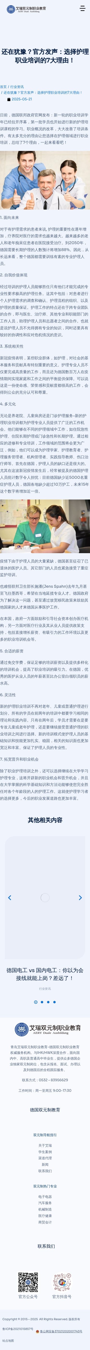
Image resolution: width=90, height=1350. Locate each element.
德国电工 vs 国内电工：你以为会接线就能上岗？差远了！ (44, 974)
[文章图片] (45, 897)
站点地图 (8, 1340)
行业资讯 (45, 988)
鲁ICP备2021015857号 (17, 1329)
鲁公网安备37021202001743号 (59, 1331)
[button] (36, 1002)
